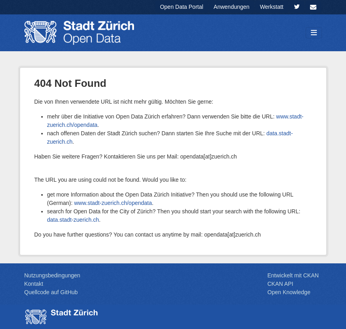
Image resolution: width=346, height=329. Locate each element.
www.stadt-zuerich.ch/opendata (113, 203)
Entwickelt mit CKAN (293, 275)
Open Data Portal (181, 7)
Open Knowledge (289, 292)
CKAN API (281, 284)
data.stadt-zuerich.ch (73, 220)
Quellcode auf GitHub (51, 292)
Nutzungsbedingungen (52, 275)
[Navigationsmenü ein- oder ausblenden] (314, 33)
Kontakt (33, 284)
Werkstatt (272, 7)
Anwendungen (232, 7)
